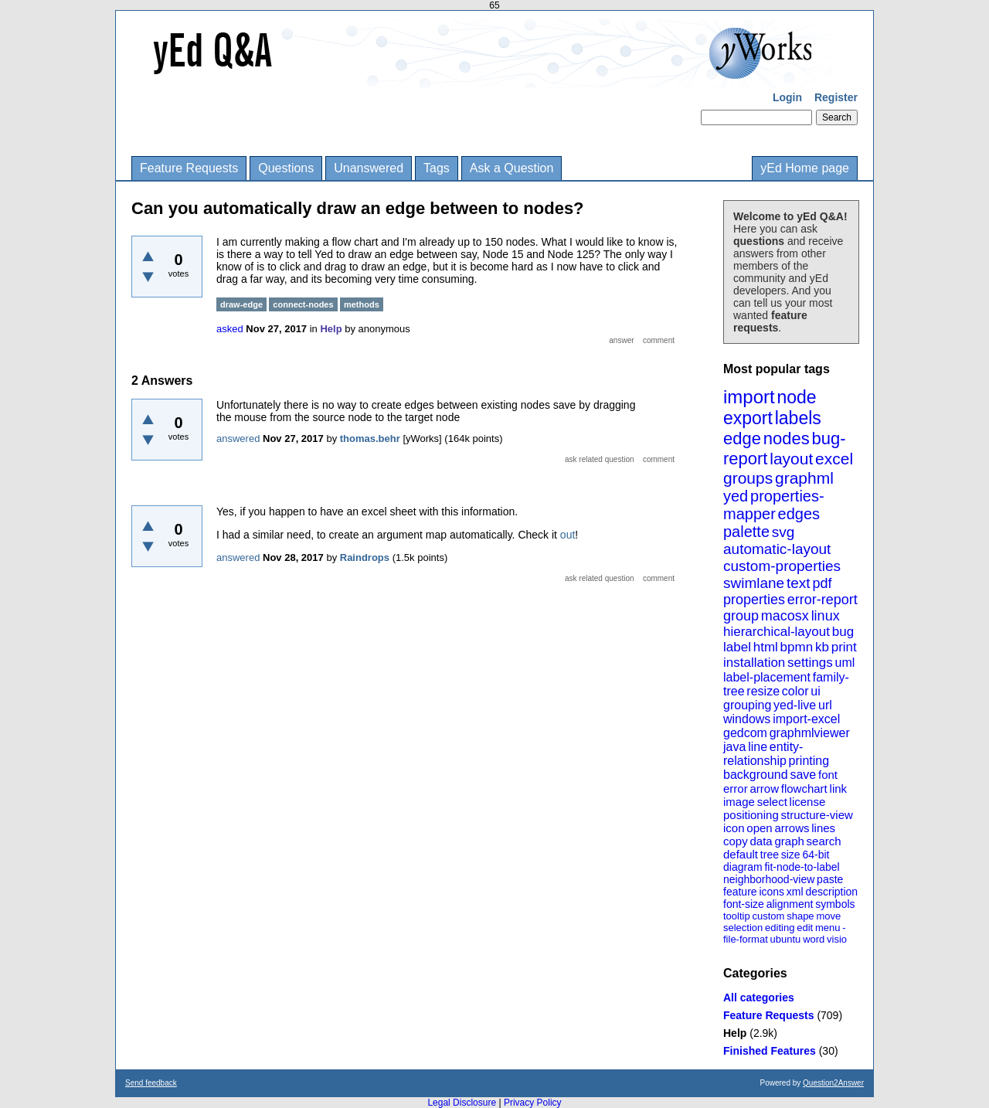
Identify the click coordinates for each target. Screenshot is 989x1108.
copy (735, 841)
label (737, 647)
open (759, 827)
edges (799, 513)
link (839, 788)
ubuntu (785, 939)
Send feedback (151, 1083)
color (795, 691)
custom (768, 916)
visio (837, 939)
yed (735, 496)
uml (844, 662)
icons (771, 891)
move (828, 916)
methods (361, 304)
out (567, 535)
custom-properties (782, 566)
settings (810, 662)
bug (843, 631)
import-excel (806, 719)
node (796, 397)
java (734, 746)
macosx (785, 616)
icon (734, 827)
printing (809, 760)
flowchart (804, 788)
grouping (747, 705)
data (760, 841)
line (757, 746)
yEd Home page (804, 168)
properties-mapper (773, 505)
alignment (790, 904)
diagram (743, 867)
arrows (791, 827)
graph (789, 841)
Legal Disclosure (461, 1102)
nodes (786, 438)
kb (822, 647)
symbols (835, 904)
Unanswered (368, 168)
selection (743, 927)
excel (834, 458)
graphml (804, 478)
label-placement (767, 677)
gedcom (745, 732)
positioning (751, 814)
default (740, 854)
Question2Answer (833, 1083)
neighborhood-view (768, 879)
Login (787, 97)
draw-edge (241, 304)
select (772, 801)
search (824, 841)
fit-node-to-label (801, 867)
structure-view (817, 814)
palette (746, 531)
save (803, 774)
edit (805, 927)
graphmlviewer (810, 732)
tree (769, 854)
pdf (821, 583)
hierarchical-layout (776, 631)
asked (229, 329)
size (790, 854)
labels (798, 418)
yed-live (794, 705)
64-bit (815, 854)
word (813, 939)
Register (836, 97)
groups (748, 478)
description (831, 891)
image (739, 801)
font (828, 774)
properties (754, 599)
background (755, 774)
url (825, 705)
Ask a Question (512, 168)
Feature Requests (189, 168)
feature (740, 891)
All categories (758, 997)
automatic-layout (777, 549)
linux (825, 616)
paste (830, 879)
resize (763, 691)
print (844, 647)
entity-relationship (763, 753)
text (799, 583)
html (765, 647)
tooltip (736, 916)
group (741, 616)
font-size (743, 904)
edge (742, 438)
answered (238, 438)
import (749, 396)
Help (734, 1033)
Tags (436, 168)
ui (815, 691)
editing (779, 927)
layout (791, 458)
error (735, 788)
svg (783, 532)
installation (754, 662)
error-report (822, 599)
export (748, 418)
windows (746, 719)
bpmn (797, 647)
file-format (745, 939)
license (808, 801)
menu (828, 927)
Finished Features (769, 1051)
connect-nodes (303, 304)
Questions (286, 168)
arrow (764, 788)
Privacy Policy (533, 1102)
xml (795, 891)
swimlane (753, 583)
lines (823, 827)
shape (800, 916)
